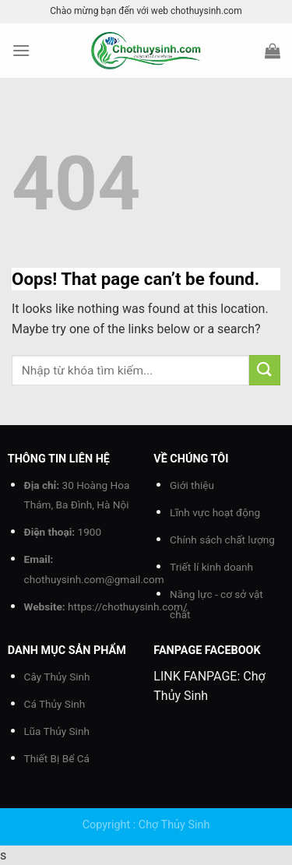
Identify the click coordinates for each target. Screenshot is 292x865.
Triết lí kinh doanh (211, 567)
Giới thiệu (192, 485)
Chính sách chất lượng (222, 539)
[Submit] (264, 370)
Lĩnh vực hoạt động (215, 512)
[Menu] (21, 50)
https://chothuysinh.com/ (128, 606)
